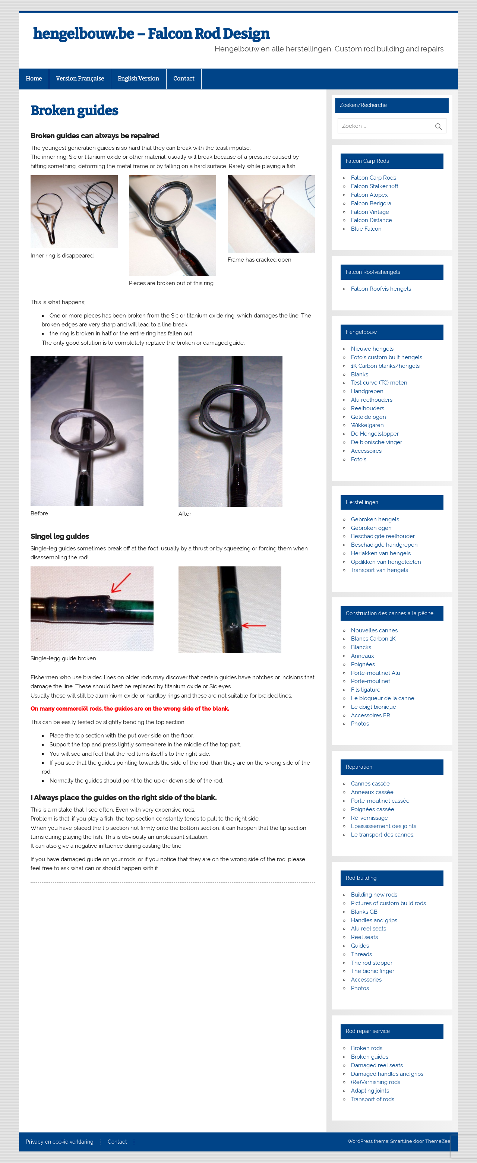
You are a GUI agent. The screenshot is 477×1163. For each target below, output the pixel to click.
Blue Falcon (366, 228)
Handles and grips (374, 920)
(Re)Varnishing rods (375, 1082)
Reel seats (364, 937)
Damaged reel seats (377, 1065)
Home (34, 78)
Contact (184, 78)
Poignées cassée (372, 809)
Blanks (359, 374)
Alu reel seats (368, 928)
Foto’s (358, 459)
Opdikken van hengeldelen (386, 562)
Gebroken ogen (371, 528)
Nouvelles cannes (374, 630)
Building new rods (374, 894)
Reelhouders (367, 408)
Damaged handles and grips (387, 1074)
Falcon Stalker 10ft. (375, 186)
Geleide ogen (368, 417)
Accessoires (366, 451)
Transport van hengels (379, 570)
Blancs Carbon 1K (373, 638)
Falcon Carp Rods (373, 177)
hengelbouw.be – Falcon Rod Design (151, 33)
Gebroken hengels (375, 519)
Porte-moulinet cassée (380, 800)
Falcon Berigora (371, 203)
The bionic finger (372, 971)
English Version (138, 78)
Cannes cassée (370, 783)
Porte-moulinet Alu (375, 673)
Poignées (363, 664)
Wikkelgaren (367, 425)
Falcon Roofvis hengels (381, 288)
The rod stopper (371, 963)
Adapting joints (370, 1090)
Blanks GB (364, 911)
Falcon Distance (371, 220)
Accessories (366, 979)
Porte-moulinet (370, 681)
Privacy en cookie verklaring (60, 1142)
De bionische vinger (376, 442)
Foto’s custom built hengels (386, 357)
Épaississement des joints (383, 826)
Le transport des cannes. (382, 834)
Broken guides (369, 1056)
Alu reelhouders (371, 399)
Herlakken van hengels (381, 553)
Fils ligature (365, 689)
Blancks (361, 647)
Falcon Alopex (369, 195)
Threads (361, 954)
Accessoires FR (370, 715)
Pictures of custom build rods (388, 903)
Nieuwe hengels (372, 348)
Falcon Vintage (370, 212)
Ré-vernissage (369, 818)
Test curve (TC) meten (379, 382)
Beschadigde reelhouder (383, 536)
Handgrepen (367, 391)
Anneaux (362, 655)
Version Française (80, 78)
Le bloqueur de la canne (382, 698)
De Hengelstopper (375, 433)
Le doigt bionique (373, 707)
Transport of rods (372, 1099)
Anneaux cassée (372, 792)
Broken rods (366, 1048)
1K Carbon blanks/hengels (385, 366)
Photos (360, 723)
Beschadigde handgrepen (384, 544)
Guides (360, 945)
